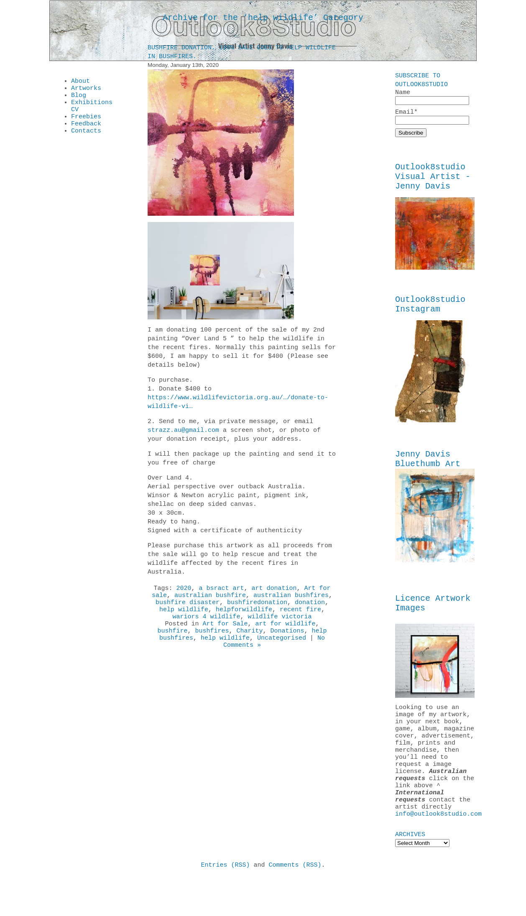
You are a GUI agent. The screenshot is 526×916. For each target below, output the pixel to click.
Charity (249, 641)
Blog (78, 98)
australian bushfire (210, 599)
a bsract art (221, 591)
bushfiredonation (257, 607)
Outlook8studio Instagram (430, 313)
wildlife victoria (280, 624)
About (80, 82)
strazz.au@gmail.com (183, 432)
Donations (287, 641)
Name (432, 97)
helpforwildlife (244, 616)
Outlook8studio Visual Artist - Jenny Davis (432, 182)
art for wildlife (285, 632)
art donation (274, 591)
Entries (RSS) (225, 903)
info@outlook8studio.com (438, 851)
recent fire (300, 616)
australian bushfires (291, 599)
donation (310, 607)
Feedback (86, 132)
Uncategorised (281, 649)
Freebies (86, 124)
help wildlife (183, 616)
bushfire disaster (188, 607)
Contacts (86, 140)
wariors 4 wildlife (206, 624)
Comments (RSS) (295, 903)
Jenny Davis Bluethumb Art (427, 471)
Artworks (86, 90)
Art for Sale (225, 632)
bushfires (212, 641)
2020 (183, 591)
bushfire (172, 641)
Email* (432, 118)
